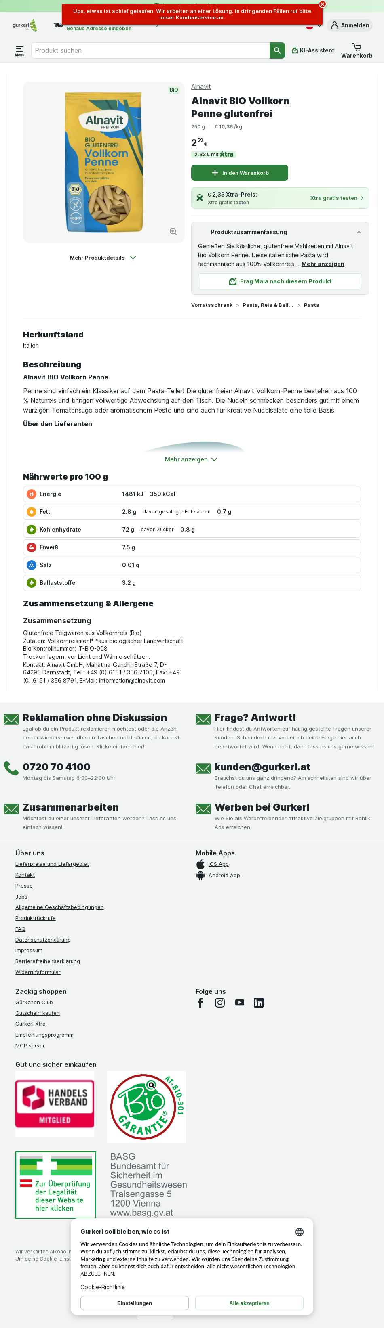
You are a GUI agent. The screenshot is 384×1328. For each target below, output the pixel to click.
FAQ (20, 929)
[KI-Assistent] (313, 50)
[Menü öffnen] (20, 50)
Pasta (311, 305)
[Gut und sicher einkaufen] (146, 1107)
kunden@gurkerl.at (262, 767)
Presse (24, 885)
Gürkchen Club (34, 1002)
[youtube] (239, 1003)
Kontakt (25, 874)
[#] (55, 1185)
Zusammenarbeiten (71, 807)
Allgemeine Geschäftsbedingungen (59, 907)
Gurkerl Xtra (30, 1023)
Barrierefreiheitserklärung (47, 961)
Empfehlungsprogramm (44, 1034)
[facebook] (200, 1003)
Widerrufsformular (38, 972)
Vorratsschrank (212, 305)
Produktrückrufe (35, 918)
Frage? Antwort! (255, 717)
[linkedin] (259, 1003)
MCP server (30, 1045)
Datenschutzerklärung (43, 939)
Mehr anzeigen (323, 263)
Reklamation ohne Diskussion (95, 717)
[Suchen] (277, 50)
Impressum (28, 950)
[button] (350, 25)
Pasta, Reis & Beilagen (268, 305)
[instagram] (220, 1003)
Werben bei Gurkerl (262, 807)
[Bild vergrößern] (173, 231)
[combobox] (150, 50)
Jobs (21, 896)
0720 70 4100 (57, 767)
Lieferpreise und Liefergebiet (52, 864)
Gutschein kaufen (37, 1013)
